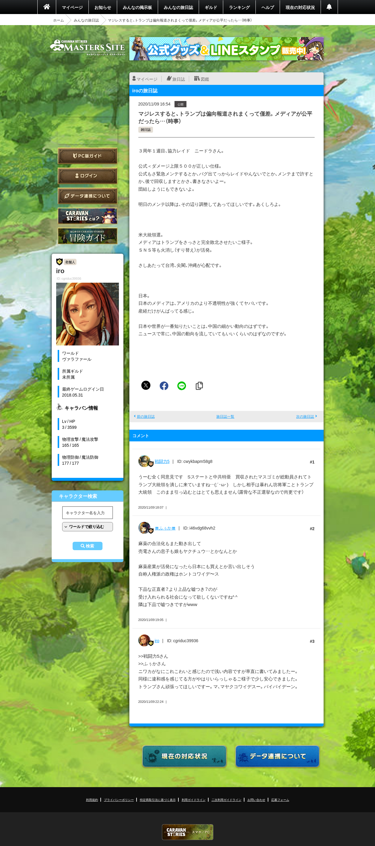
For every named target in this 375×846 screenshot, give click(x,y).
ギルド (211, 7)
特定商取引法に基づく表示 (158, 799)
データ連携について (87, 196)
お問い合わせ (256, 799)
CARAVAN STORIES (187, 832)
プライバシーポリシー (119, 799)
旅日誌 (178, 79)
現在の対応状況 (300, 7)
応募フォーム (280, 799)
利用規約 (92, 799)
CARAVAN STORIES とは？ (87, 216)
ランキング (239, 7)
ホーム (58, 20)
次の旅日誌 (305, 416)
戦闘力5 (162, 461)
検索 (90, 546)
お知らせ (102, 7)
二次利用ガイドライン (226, 799)
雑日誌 (146, 129)
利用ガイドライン (194, 799)
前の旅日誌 (146, 416)
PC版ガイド (87, 156)
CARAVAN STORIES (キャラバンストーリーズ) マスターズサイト (87, 47)
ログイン (87, 176)
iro (157, 640)
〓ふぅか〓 (165, 528)
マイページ (72, 7)
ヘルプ (267, 7)
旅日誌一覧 (225, 416)
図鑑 (205, 79)
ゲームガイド (87, 236)
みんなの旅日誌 (178, 7)
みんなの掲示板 (137, 7)
